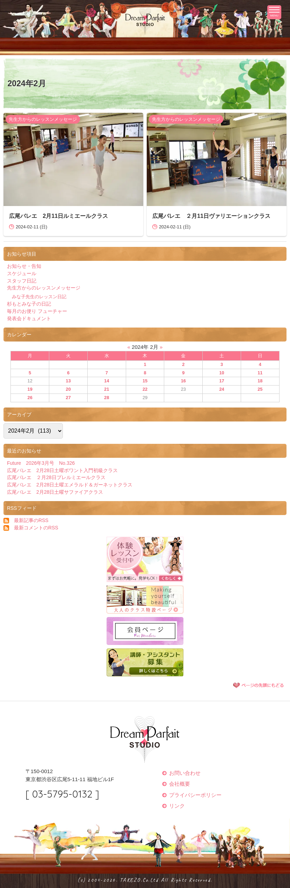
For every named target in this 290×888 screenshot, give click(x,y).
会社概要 (179, 784)
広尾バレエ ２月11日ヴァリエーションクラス (211, 216)
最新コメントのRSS (36, 527)
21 (106, 389)
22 (145, 389)
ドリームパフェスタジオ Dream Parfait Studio (145, 19)
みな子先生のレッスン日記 (39, 296)
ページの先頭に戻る (259, 685)
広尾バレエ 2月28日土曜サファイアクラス (55, 492)
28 (106, 397)
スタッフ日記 (21, 281)
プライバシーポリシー (195, 795)
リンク (177, 806)
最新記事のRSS (31, 520)
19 (30, 389)
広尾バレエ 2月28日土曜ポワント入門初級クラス (62, 470)
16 (183, 380)
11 (260, 372)
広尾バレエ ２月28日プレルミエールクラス (56, 477)
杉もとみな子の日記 (29, 304)
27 (68, 397)
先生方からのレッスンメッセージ (43, 119)
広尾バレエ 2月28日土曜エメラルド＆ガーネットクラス (69, 484)
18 (260, 380)
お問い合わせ (185, 773)
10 (221, 372)
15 (145, 380)
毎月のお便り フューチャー (37, 311)
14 (106, 380)
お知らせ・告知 (24, 266)
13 (68, 380)
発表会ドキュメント (29, 318)
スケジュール (21, 273)
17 (221, 380)
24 (221, 389)
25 (260, 389)
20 (68, 389)
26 (30, 397)
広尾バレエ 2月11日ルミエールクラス (58, 216)
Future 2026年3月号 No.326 (41, 463)
